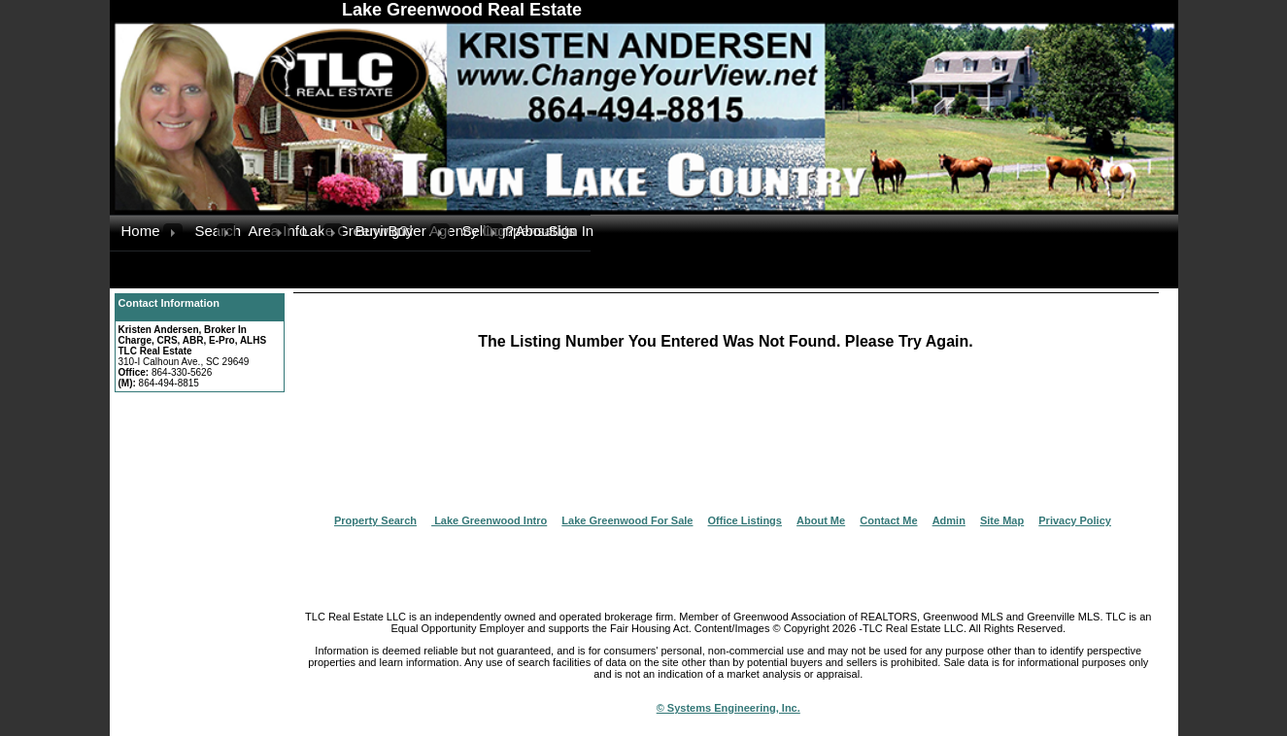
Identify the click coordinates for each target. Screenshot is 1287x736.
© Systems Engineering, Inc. (728, 708)
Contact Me (888, 520)
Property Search (375, 520)
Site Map (1002, 520)
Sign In (570, 230)
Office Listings (745, 520)
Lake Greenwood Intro (489, 520)
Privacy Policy (1074, 520)
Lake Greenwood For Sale (627, 520)
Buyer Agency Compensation (409, 230)
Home (140, 230)
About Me (820, 520)
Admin (948, 520)
